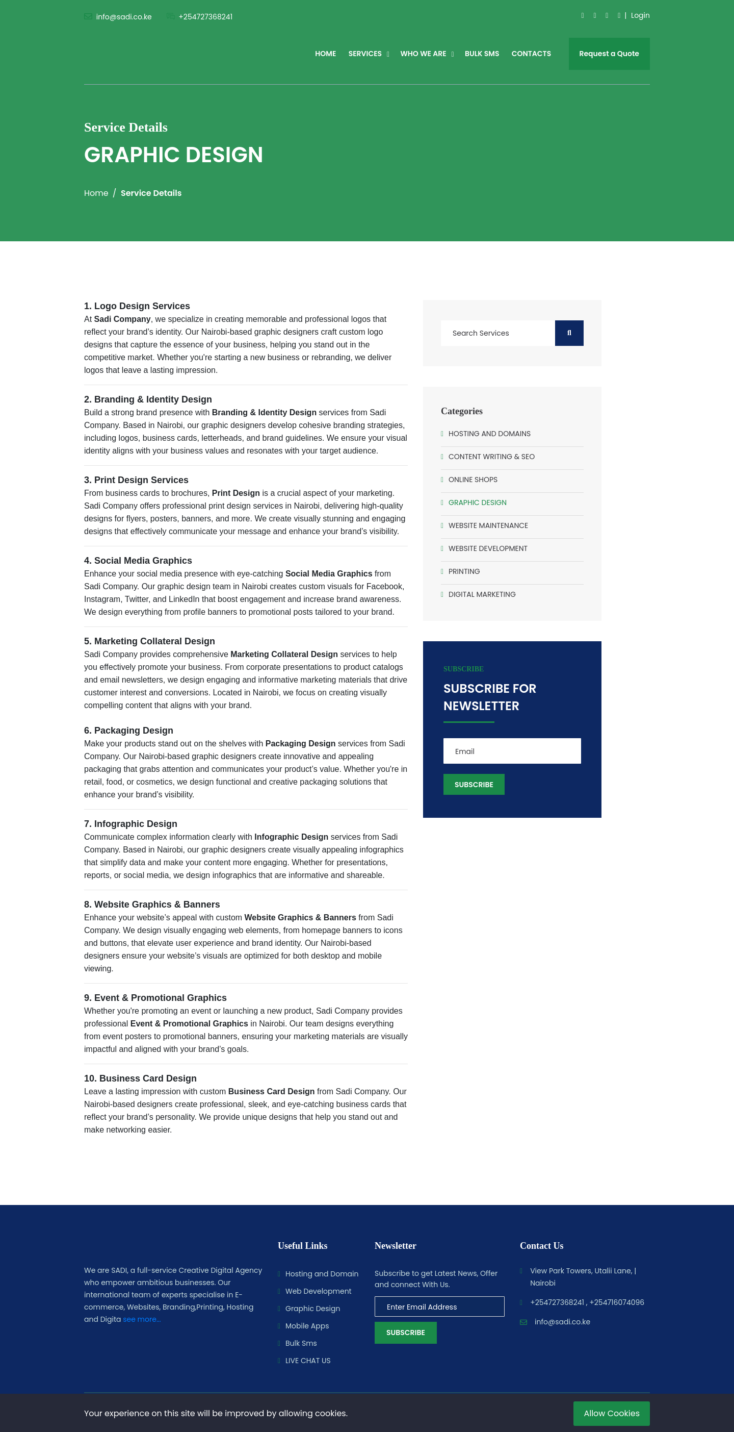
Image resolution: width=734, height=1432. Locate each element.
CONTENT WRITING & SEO (492, 456)
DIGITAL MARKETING (482, 594)
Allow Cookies (612, 1413)
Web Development (318, 1291)
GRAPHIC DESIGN (478, 502)
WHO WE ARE (423, 53)
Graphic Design (312, 1308)
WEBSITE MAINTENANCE (488, 525)
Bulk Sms (301, 1343)
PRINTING (464, 571)
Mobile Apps (307, 1326)
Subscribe (405, 1332)
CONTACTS (532, 53)
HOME (325, 53)
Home (96, 193)
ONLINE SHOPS (473, 479)
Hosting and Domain (321, 1274)
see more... (142, 1319)
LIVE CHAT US (308, 1360)
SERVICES (365, 53)
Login (640, 15)
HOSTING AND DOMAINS (490, 434)
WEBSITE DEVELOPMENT (488, 548)
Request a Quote (610, 53)
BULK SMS (482, 53)
